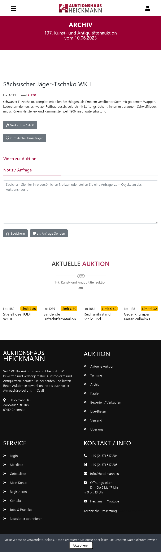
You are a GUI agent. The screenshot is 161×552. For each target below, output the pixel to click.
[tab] (90, 158)
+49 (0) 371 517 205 (103, 464)
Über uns (93, 429)
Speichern (15, 233)
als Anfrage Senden (49, 233)
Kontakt (12, 500)
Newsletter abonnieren (22, 518)
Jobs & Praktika (17, 509)
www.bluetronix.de (131, 511)
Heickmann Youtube (104, 501)
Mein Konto (15, 482)
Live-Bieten (95, 411)
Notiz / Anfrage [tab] (17, 169)
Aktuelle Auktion (99, 366)
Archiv (91, 384)
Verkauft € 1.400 (20, 125)
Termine (93, 375)
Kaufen (92, 393)
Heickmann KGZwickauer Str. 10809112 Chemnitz (17, 405)
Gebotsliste (14, 473)
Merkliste (13, 464)
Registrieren (15, 491)
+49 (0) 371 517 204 (104, 455)
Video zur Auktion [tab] (19, 158)
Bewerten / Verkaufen (102, 402)
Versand (93, 420)
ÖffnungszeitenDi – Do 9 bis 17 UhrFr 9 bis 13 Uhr (101, 487)
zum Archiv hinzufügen (25, 138)
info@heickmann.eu (104, 473)
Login (10, 455)
